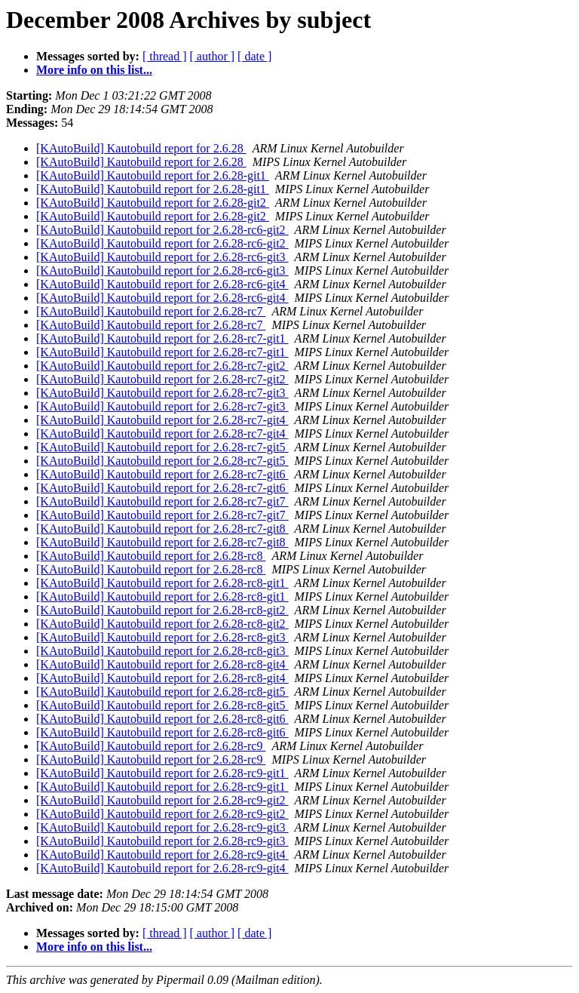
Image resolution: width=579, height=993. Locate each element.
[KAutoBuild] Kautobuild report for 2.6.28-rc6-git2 (162, 229)
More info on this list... (94, 69)
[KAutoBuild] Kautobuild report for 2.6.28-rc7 (150, 311)
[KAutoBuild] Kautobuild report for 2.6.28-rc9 (150, 745)
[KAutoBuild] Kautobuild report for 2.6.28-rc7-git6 (162, 474)
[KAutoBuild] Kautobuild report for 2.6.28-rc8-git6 (162, 718)
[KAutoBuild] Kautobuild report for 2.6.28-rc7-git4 (162, 419)
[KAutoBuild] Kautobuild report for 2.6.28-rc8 (150, 555)
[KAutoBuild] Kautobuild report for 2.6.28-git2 (152, 202)
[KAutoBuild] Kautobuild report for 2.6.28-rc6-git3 (162, 257)
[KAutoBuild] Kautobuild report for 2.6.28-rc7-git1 (162, 338)
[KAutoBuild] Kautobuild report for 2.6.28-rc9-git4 (162, 854)
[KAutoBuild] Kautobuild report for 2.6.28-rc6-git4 (162, 284)
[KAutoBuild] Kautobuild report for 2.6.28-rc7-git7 (162, 501)
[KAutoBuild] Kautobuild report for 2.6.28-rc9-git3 (162, 827)
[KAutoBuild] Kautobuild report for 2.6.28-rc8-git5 (162, 691)
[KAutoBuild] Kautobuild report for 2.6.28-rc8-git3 (162, 637)
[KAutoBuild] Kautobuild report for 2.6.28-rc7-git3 (162, 392)
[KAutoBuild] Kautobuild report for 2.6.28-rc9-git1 (162, 773)
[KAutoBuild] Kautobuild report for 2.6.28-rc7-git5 (162, 447)
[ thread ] (164, 56)
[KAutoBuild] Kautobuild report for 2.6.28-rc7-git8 (162, 528)
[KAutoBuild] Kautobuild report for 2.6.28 (141, 148)
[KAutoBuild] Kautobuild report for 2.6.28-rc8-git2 (162, 610)
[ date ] (254, 56)
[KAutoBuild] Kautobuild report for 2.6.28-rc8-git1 (162, 582)
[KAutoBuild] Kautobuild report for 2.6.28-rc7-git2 (162, 365)
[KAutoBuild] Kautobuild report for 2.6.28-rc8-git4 (162, 664)
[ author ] (212, 56)
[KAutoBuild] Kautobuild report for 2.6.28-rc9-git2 (162, 800)
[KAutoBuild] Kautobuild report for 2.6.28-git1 (152, 175)
